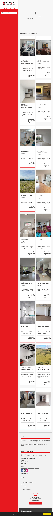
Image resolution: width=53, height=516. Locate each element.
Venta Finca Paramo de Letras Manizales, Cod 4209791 (43, 369)
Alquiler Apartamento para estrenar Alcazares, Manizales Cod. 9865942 (27, 241)
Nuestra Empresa (25, 486)
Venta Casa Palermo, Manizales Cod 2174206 (43, 62)
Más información (34, 514)
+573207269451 (24, 461)
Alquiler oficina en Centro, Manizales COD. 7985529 (27, 413)
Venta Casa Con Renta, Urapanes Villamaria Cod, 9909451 (27, 369)
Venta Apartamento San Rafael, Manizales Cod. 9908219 (43, 284)
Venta (23, 479)
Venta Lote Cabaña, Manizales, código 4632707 (27, 195)
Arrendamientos (25, 480)
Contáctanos (24, 487)
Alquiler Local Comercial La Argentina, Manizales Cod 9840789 (27, 326)
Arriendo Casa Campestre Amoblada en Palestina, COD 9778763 (43, 241)
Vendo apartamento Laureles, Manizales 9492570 (43, 106)
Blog (23, 484)
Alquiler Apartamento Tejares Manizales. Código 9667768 (43, 197)
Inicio (23, 477)
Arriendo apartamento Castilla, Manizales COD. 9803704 (27, 107)
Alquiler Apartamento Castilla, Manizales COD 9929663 (43, 153)
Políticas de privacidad (26, 489)
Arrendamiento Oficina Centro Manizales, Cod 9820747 (43, 326)
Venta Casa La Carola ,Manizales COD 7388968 (27, 151)
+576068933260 (24, 464)
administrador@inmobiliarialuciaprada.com (30, 468)
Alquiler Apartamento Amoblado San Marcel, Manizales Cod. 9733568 (27, 63)
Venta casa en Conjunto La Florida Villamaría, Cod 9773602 (27, 284)
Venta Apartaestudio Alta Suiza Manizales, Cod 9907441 (43, 413)
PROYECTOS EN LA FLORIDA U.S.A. (29, 482)
